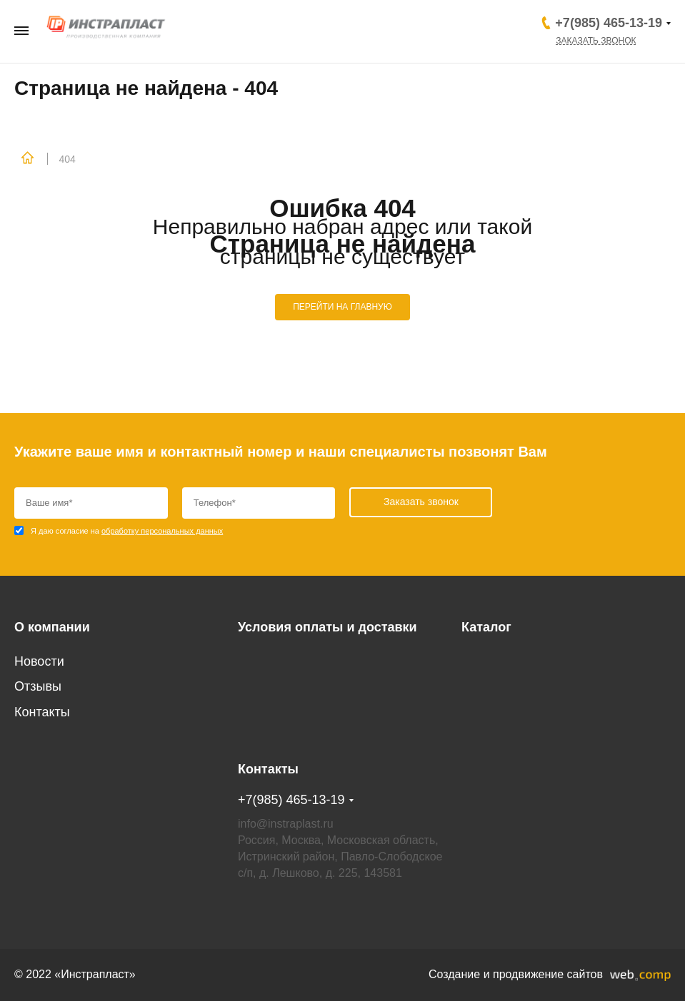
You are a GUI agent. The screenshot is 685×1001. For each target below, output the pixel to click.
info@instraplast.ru (286, 824)
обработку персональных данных (162, 531)
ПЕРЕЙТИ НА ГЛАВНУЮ (342, 307)
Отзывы (37, 686)
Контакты (42, 712)
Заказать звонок (596, 41)
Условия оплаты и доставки (327, 627)
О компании (52, 627)
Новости (39, 661)
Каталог (486, 627)
